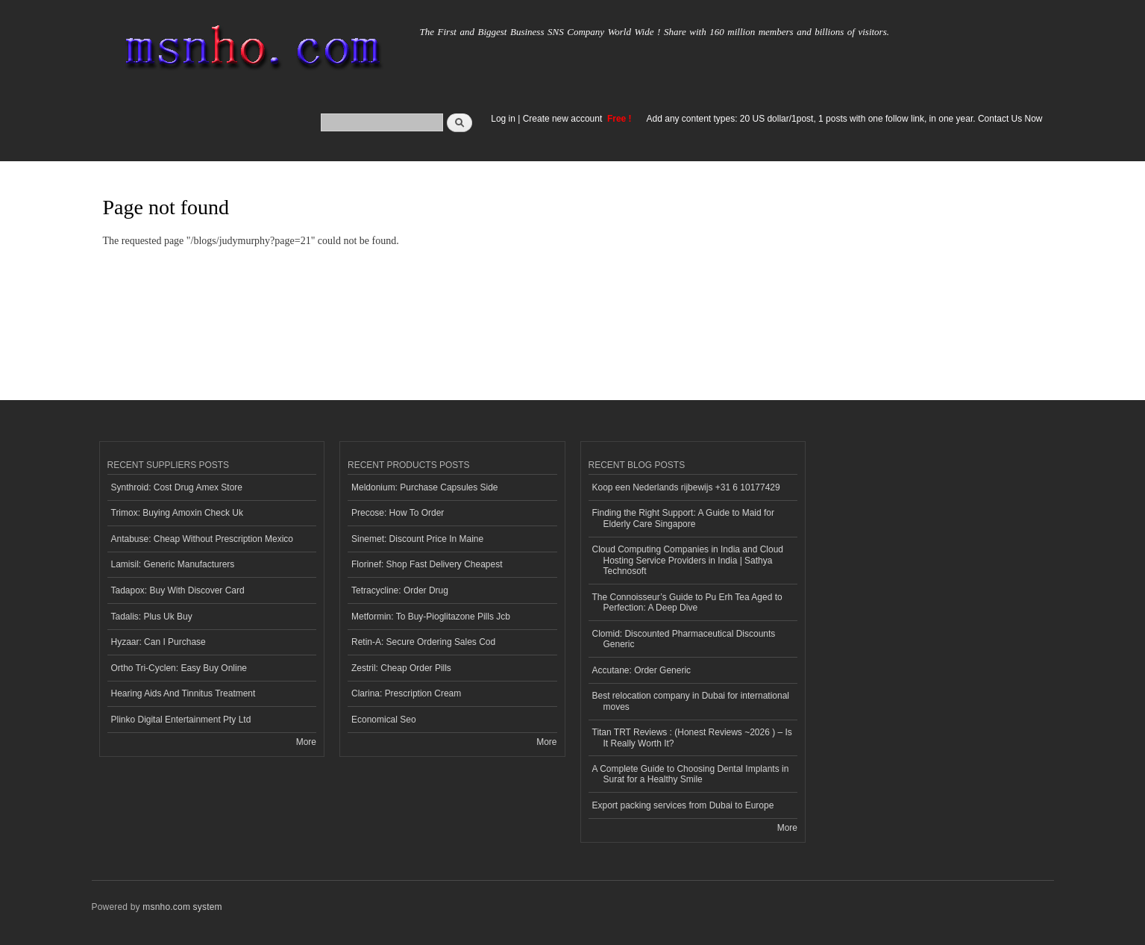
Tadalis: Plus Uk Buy (151, 616)
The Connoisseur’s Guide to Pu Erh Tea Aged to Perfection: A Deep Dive (687, 602)
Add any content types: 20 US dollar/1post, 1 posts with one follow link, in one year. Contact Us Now (845, 118)
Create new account (564, 118)
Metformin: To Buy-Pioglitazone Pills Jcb (430, 616)
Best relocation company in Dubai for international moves (690, 700)
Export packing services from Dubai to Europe (683, 805)
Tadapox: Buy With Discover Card (178, 590)
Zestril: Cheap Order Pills (401, 668)
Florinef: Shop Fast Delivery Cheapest (427, 564)
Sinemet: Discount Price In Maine (417, 539)
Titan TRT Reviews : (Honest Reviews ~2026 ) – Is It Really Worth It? (692, 737)
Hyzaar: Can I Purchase (158, 642)
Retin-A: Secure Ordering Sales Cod (423, 642)
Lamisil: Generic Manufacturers (173, 564)
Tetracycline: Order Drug (399, 590)
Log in (503, 118)
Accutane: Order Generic (641, 670)
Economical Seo (383, 719)
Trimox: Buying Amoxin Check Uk (177, 513)
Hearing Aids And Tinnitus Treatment (183, 693)
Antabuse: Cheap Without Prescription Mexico (202, 539)
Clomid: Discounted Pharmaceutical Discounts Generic (684, 639)
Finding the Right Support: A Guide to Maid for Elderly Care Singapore (683, 518)
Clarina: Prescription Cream (406, 693)
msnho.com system (182, 907)
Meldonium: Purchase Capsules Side (424, 487)
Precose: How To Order (397, 513)
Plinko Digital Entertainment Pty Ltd (181, 719)
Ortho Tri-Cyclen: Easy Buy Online (179, 668)
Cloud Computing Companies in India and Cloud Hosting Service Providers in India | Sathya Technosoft (688, 560)
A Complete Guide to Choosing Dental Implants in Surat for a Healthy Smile (690, 774)
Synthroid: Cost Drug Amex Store (177, 487)
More (306, 742)
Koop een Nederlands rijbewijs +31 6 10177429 (686, 487)
